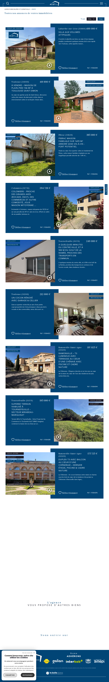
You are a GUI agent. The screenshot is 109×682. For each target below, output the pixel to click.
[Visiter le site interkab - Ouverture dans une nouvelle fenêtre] (74, 661)
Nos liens (79, 668)
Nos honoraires (49, 668)
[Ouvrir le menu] (101, 3)
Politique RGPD (87, 668)
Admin (74, 668)
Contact (106, 189)
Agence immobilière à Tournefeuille (17, 9)
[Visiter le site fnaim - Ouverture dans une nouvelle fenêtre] (47, 661)
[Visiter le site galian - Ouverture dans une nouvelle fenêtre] (58, 661)
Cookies (94, 668)
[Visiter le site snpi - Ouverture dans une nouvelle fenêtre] (88, 661)
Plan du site (58, 668)
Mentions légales (67, 668)
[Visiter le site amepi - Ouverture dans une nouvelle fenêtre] (99, 661)
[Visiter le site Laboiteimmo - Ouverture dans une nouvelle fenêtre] (54, 675)
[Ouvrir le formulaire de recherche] (7, 3)
